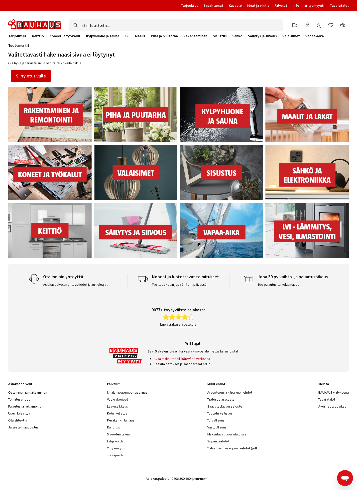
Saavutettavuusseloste (224, 406)
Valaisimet (291, 36)
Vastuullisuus (217, 427)
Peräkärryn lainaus (120, 420)
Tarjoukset (189, 5)
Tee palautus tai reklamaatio (279, 284)
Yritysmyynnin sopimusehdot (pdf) (232, 448)
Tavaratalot (339, 5)
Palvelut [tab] (113, 384)
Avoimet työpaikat (332, 406)
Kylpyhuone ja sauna (102, 36)
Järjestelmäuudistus (23, 427)
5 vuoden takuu (118, 434)
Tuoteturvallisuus (220, 413)
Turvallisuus (216, 420)
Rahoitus (113, 427)
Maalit (140, 36)
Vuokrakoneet (117, 399)
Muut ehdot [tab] (216, 384)
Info (296, 5)
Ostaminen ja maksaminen (27, 392)
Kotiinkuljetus (117, 413)
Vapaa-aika (314, 36)
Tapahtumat (213, 5)
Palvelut (280, 5)
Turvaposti (115, 455)
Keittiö (38, 36)
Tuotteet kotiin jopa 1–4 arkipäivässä (179, 284)
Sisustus (220, 36)
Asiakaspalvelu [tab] (20, 384)
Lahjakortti (115, 441)
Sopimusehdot (218, 441)
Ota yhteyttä (17, 420)
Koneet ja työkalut (65, 36)
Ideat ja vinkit (258, 5)
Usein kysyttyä (19, 413)
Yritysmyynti (314, 5)
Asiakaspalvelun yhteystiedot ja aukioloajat (75, 284)
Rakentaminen (195, 36)
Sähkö (237, 36)
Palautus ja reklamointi (24, 406)
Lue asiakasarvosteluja (178, 324)
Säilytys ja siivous (262, 36)
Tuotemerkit (18, 45)
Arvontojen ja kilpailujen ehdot (229, 392)
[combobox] (176, 25)
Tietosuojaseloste (221, 399)
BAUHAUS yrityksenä (333, 392)
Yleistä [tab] (323, 384)
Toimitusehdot (19, 399)
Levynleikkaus (117, 406)
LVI (127, 36)
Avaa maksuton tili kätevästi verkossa (182, 358)
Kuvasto (235, 5)
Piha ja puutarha (164, 36)
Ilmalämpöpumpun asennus (127, 392)
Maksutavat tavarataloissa (226, 434)
